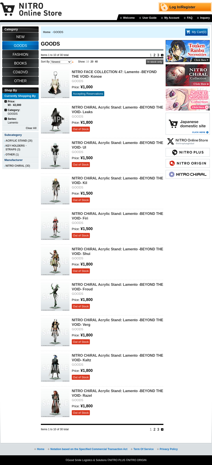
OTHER (10, 154)
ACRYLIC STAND (16, 140)
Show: (81, 61)
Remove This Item (5, 101)
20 (92, 61)
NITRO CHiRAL (15, 165)
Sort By (45, 61)
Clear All (31, 128)
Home (46, 32)
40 (96, 61)
